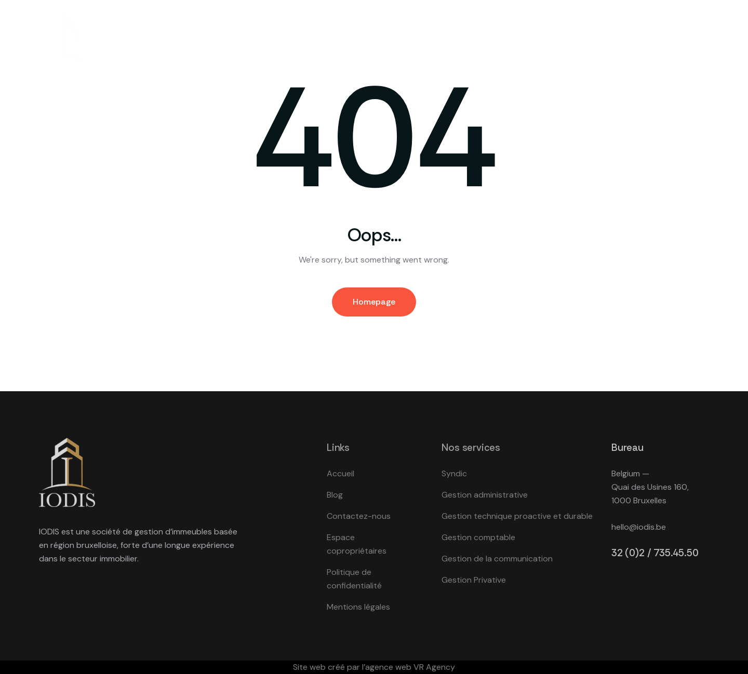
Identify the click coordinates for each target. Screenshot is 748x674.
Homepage (374, 301)
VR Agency (434, 667)
